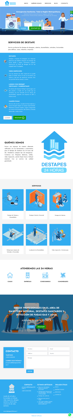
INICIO (26, 3)
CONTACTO (64, 3)
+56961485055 (10, 357)
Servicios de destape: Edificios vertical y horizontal (44, 388)
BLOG (56, 3)
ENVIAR (30, 371)
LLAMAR (23, 28)
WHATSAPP (35, 28)
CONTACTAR (48, 28)
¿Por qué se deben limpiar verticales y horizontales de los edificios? (45, 403)
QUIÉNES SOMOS (36, 3)
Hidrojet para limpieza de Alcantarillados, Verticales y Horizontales (45, 392)
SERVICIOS (48, 3)
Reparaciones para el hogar (43, 399)
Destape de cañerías (43, 396)
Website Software (36, 415)
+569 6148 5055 (26, 391)
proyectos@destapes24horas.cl (28, 387)
